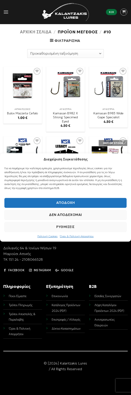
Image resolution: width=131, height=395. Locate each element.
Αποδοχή (65, 203)
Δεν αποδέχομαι (65, 215)
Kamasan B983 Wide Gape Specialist (108, 115)
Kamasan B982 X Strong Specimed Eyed (65, 117)
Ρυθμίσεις (65, 227)
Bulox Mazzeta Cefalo (22, 113)
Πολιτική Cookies (47, 236)
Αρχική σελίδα (35, 31)
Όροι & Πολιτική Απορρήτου (77, 236)
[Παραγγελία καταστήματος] (65, 53)
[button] (6, 12)
